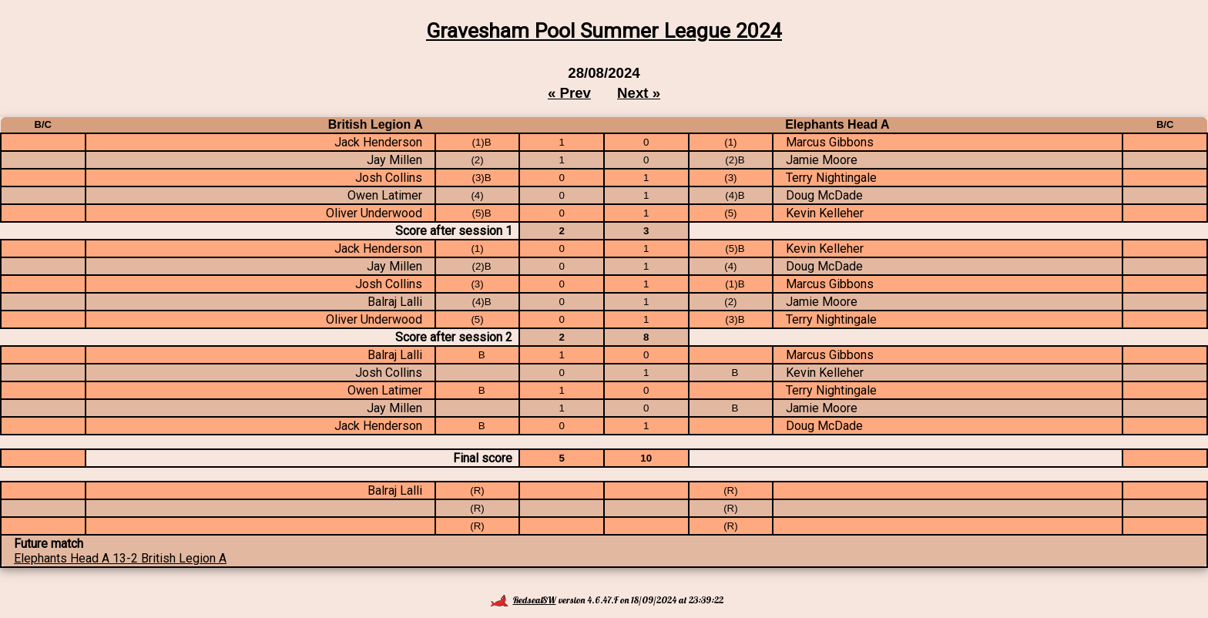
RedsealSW (523, 600)
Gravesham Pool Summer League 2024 (604, 30)
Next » (638, 93)
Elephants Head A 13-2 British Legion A (120, 558)
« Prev (569, 93)
